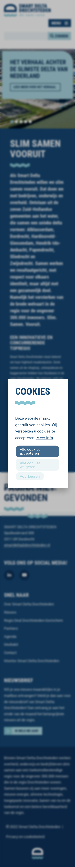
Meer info (44, 437)
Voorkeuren (30, 475)
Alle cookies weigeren (30, 464)
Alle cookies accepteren (30, 451)
